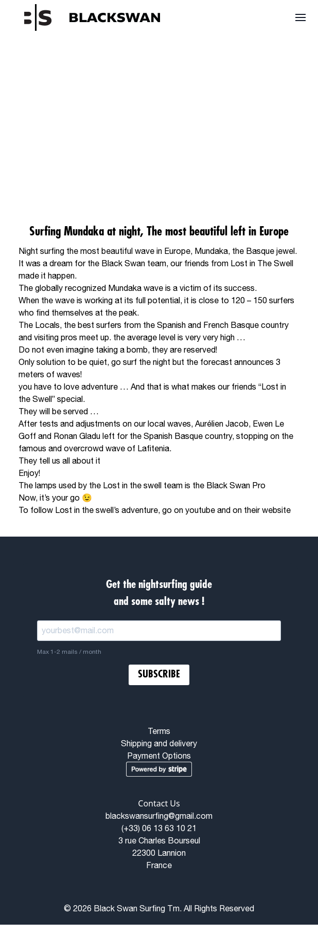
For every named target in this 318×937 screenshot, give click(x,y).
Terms (159, 731)
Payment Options (159, 755)
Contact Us (159, 803)
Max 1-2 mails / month (69, 651)
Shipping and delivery (159, 743)
